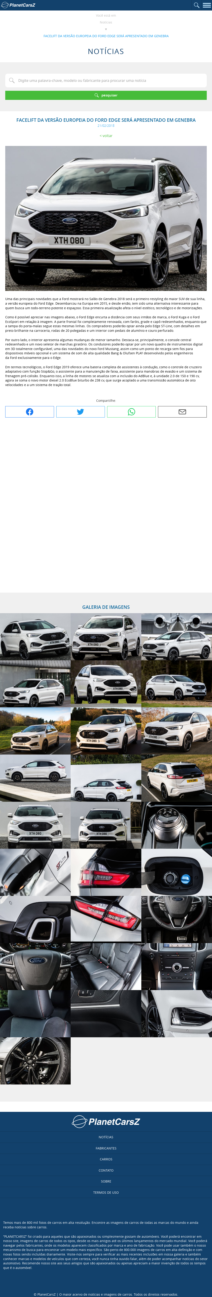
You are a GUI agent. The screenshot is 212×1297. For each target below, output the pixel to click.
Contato (106, 1170)
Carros (106, 1159)
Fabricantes (106, 1148)
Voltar (108, 135)
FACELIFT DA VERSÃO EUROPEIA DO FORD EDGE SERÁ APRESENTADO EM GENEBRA (106, 36)
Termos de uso (106, 1192)
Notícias (106, 22)
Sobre (106, 1181)
